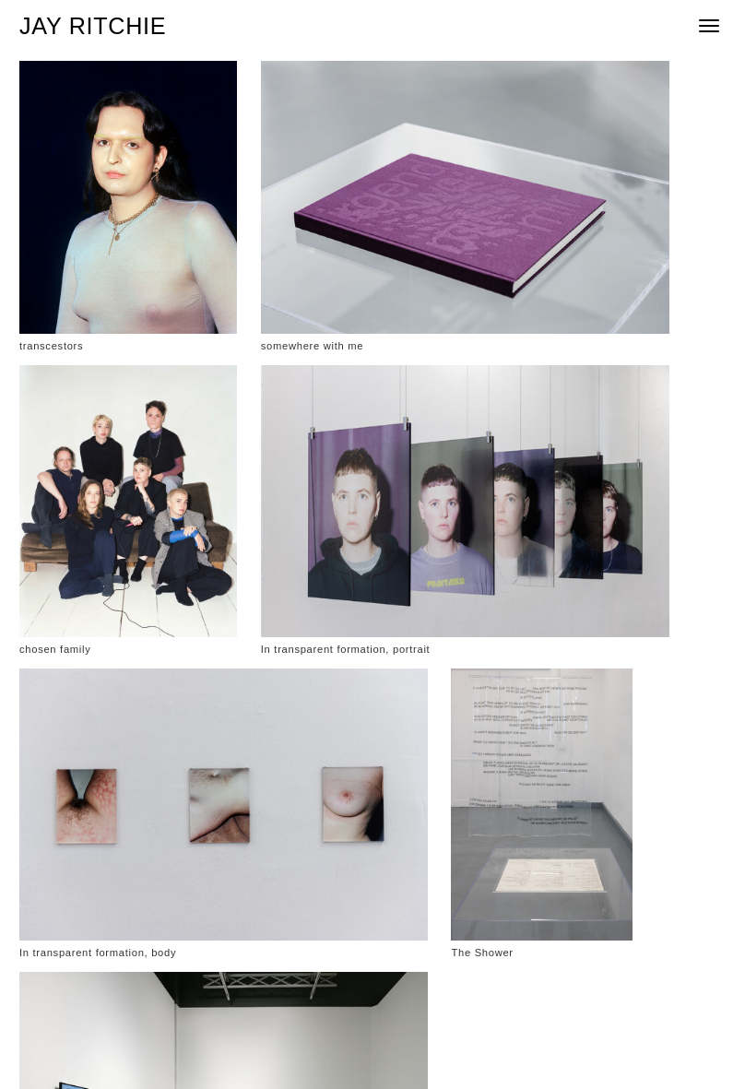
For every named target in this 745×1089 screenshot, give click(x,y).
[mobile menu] (709, 26)
